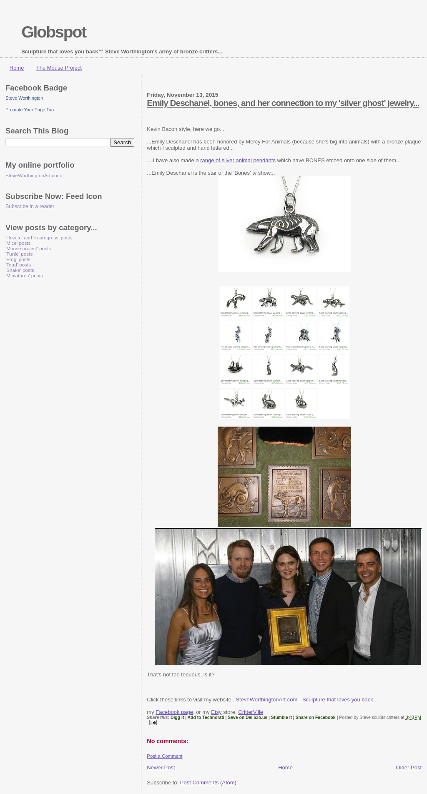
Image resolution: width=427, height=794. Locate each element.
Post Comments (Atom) (208, 782)
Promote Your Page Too (29, 109)
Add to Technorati (206, 717)
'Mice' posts (17, 243)
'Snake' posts (19, 270)
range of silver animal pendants (238, 160)
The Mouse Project (59, 68)
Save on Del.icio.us (247, 717)
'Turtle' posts (19, 253)
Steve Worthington (24, 98)
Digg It (177, 717)
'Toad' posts (18, 264)
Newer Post (161, 767)
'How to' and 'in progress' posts (39, 237)
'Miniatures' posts (24, 275)
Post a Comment (164, 756)
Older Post (409, 767)
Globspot (53, 32)
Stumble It (281, 717)
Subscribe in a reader (29, 206)
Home (17, 68)
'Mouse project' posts (28, 248)
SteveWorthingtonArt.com (33, 175)
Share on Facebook (316, 717)
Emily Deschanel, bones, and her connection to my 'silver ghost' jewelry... (283, 103)
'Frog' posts (17, 259)
